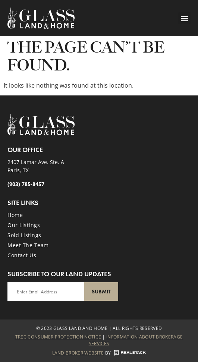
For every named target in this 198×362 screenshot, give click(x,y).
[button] (184, 18)
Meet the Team (28, 245)
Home (15, 214)
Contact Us (21, 255)
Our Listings (23, 225)
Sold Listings (24, 235)
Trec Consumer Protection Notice (58, 337)
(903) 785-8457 (25, 184)
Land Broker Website (78, 353)
